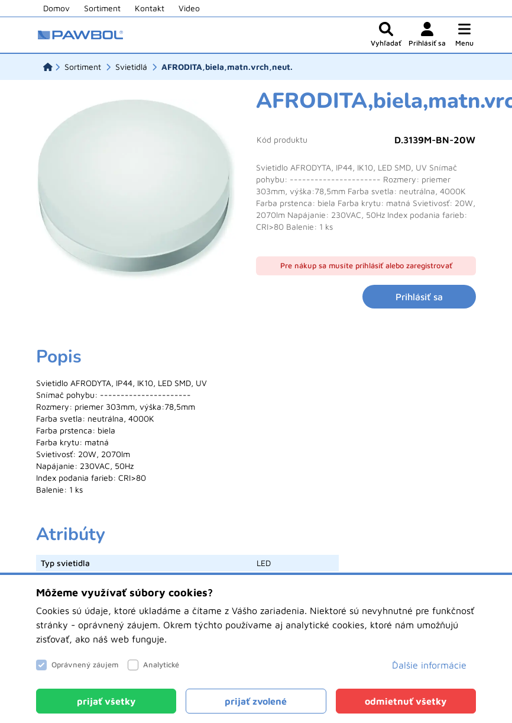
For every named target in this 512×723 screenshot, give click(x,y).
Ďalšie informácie (429, 665)
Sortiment (102, 8)
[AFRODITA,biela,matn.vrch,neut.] (227, 67)
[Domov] (48, 67)
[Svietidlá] (131, 67)
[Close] (106, 701)
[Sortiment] (82, 67)
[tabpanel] (256, 421)
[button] (464, 35)
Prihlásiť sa (419, 296)
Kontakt (149, 8)
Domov (56, 8)
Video (189, 8)
